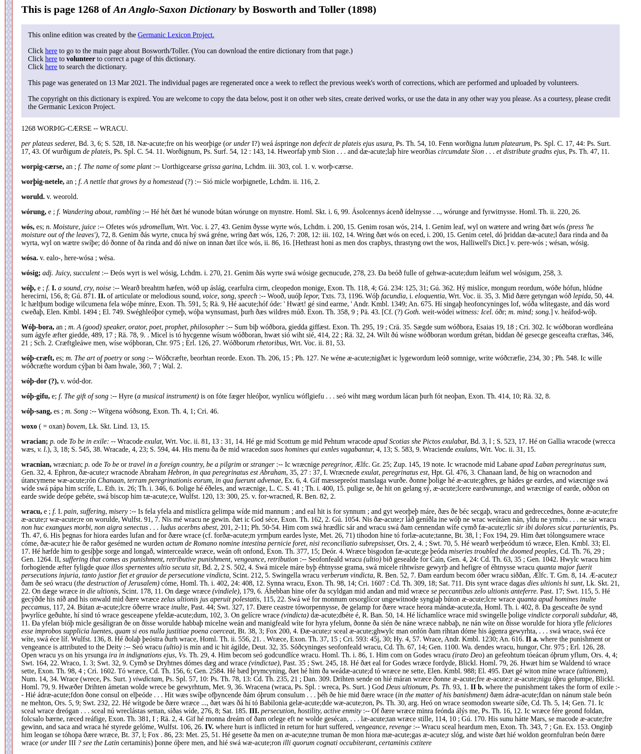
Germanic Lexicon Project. (176, 35)
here (51, 51)
